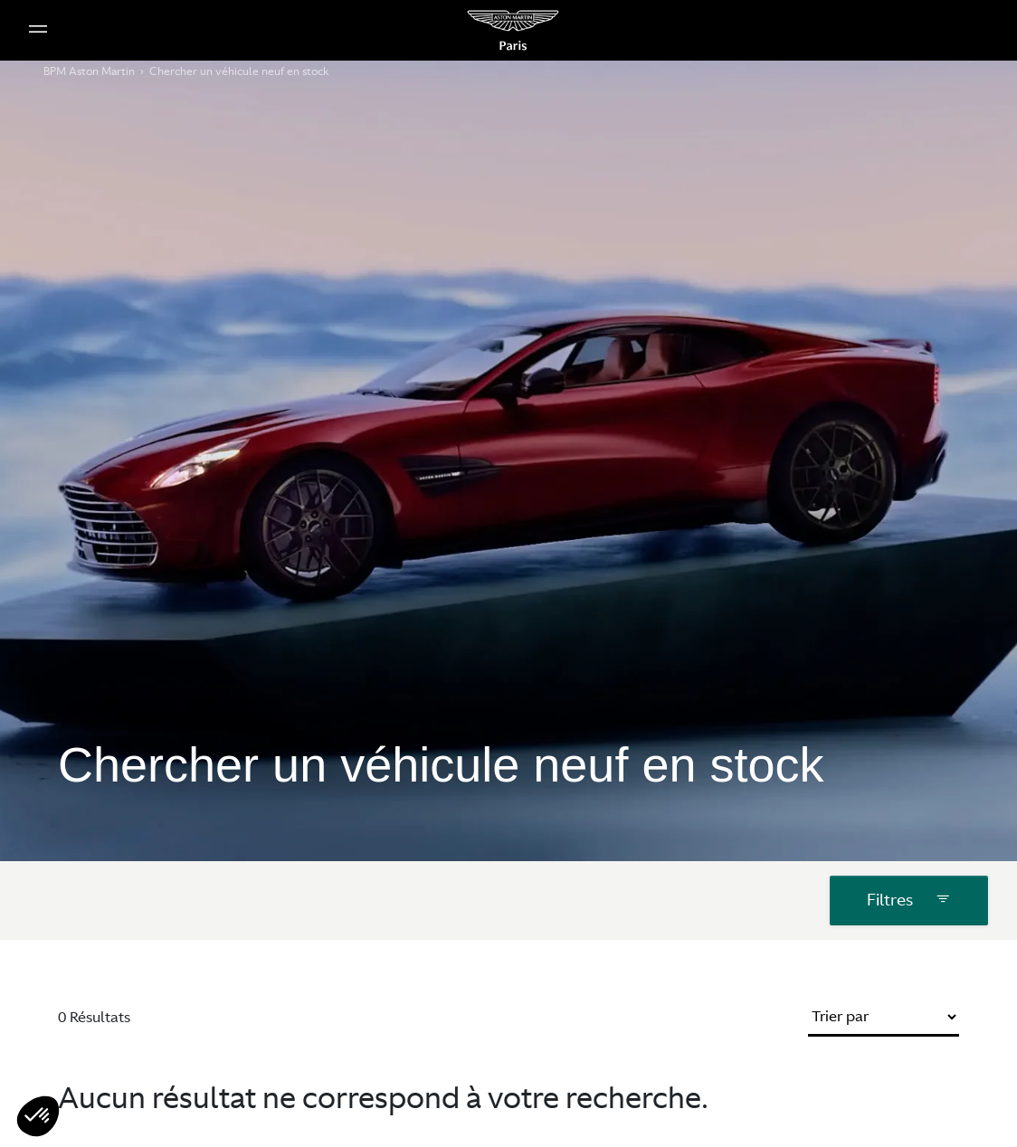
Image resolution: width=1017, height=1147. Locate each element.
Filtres (909, 887)
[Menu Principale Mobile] (38, 30)
